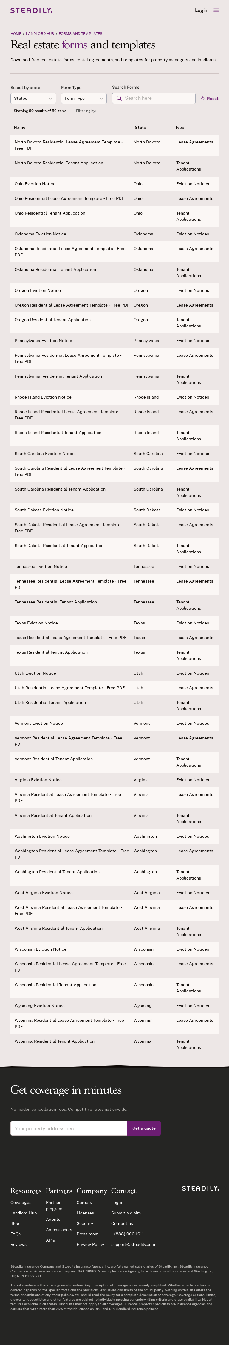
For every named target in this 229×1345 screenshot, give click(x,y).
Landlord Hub (40, 33)
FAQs (15, 1233)
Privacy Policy (90, 1244)
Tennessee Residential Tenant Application (56, 602)
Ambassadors (59, 1229)
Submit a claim (126, 1213)
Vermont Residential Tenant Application (54, 758)
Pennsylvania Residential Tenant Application (58, 376)
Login (201, 10)
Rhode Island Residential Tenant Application (58, 432)
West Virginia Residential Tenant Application (59, 928)
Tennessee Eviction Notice (41, 566)
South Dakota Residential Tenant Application (59, 545)
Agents (53, 1219)
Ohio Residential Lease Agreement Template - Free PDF (69, 198)
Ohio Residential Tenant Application (50, 213)
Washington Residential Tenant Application (57, 871)
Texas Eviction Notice (36, 623)
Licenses (85, 1213)
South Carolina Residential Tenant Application (60, 489)
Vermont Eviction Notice (39, 723)
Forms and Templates (80, 33)
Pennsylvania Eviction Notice (43, 340)
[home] (31, 10)
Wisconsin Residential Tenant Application (55, 984)
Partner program (54, 1205)
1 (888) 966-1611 (127, 1233)
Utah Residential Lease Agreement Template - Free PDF (70, 687)
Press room (87, 1233)
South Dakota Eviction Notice (44, 510)
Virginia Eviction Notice (38, 779)
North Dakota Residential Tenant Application (59, 162)
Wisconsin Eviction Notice (40, 949)
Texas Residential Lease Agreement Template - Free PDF (70, 637)
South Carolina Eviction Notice (45, 453)
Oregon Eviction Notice (38, 290)
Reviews (18, 1244)
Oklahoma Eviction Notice (40, 234)
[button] (216, 10)
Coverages (20, 1202)
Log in (117, 1202)
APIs (50, 1240)
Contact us (122, 1223)
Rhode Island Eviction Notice (43, 397)
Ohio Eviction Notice (35, 183)
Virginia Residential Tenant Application (53, 815)
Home (15, 33)
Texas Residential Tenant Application (51, 652)
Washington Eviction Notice (42, 836)
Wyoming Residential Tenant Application (55, 1041)
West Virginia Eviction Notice (44, 892)
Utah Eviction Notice (35, 673)
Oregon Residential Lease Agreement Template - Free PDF (72, 305)
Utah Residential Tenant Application (50, 702)
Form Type (71, 87)
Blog (14, 1223)
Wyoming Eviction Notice (40, 1005)
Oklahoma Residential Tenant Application (55, 269)
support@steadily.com (133, 1244)
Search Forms (125, 87)
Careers (84, 1202)
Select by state (25, 87)
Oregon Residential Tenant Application (53, 319)
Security (85, 1223)
